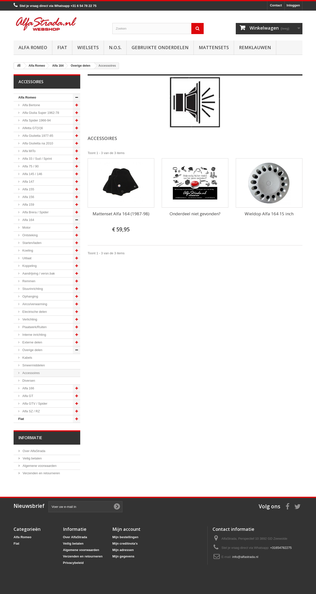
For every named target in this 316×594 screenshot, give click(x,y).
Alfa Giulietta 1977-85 (37, 136)
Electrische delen (34, 312)
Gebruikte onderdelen (160, 47)
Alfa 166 (27, 388)
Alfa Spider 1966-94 (36, 120)
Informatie (30, 437)
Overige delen (31, 350)
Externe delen (31, 342)
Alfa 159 (27, 204)
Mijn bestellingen (125, 537)
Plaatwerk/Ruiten (34, 327)
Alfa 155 (27, 189)
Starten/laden (31, 243)
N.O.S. (115, 47)
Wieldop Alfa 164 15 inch (269, 214)
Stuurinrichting (32, 289)
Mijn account (126, 529)
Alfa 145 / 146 (31, 174)
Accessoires (30, 373)
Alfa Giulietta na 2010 (37, 143)
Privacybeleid (73, 563)
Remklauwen (255, 47)
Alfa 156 (27, 197)
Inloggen (293, 5)
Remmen (28, 281)
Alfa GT (27, 396)
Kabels (26, 357)
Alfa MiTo (28, 151)
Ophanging (29, 296)
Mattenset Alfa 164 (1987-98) (121, 214)
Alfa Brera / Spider (35, 212)
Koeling (27, 250)
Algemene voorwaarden (39, 466)
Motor (26, 227)
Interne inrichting (33, 335)
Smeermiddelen (33, 365)
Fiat (62, 47)
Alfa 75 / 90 (30, 166)
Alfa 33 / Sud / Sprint (36, 158)
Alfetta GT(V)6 (32, 128)
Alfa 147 (27, 181)
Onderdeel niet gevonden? (195, 214)
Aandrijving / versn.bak (38, 273)
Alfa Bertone (30, 105)
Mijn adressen (123, 550)
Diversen (28, 380)
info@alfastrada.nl (245, 557)
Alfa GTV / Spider (34, 403)
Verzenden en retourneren (41, 473)
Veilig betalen (32, 458)
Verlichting (29, 319)
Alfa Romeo (33, 47)
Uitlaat (26, 258)
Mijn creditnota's (125, 543)
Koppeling (29, 266)
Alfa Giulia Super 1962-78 (40, 113)
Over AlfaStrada (33, 451)
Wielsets (88, 47)
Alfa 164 (27, 220)
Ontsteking (29, 235)
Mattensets (214, 47)
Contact (276, 5)
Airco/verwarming (34, 304)
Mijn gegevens (123, 556)
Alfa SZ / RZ (30, 411)
